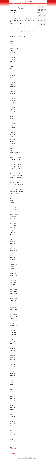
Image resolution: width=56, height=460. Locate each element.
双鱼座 (45, 10)
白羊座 (39, 6)
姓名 (21, 3)
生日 (29, 3)
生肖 (16, 3)
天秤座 (39, 9)
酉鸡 (38, 24)
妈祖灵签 (44, 15)
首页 (10, 3)
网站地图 (31, 457)
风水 (24, 3)
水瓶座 (42, 10)
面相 (18, 3)
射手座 (45, 9)
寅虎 (45, 20)
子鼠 (38, 20)
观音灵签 (40, 14)
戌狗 (41, 24)
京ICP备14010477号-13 (35, 458)
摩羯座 (39, 10)
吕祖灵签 (40, 15)
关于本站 (25, 457)
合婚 (26, 3)
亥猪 (45, 24)
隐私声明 (29, 457)
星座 (13, 3)
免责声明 (27, 457)
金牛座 (42, 6)
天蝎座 (42, 9)
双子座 (45, 6)
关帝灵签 (44, 14)
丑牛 (41, 20)
